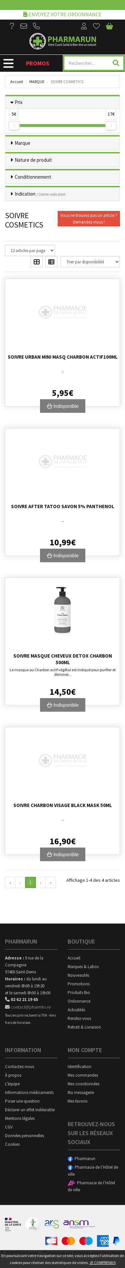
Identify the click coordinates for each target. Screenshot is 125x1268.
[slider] (14, 125)
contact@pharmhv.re (28, 1007)
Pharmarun (81, 1158)
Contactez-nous (19, 1066)
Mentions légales (20, 1118)
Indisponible (63, 406)
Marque (36, 81)
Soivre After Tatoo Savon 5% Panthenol (62, 506)
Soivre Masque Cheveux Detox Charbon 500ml (62, 659)
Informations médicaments (29, 1092)
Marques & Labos (83, 966)
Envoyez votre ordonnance (62, 14)
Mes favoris (77, 1101)
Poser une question (22, 1101)
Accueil (16, 81)
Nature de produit (33, 160)
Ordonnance (79, 1001)
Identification (79, 1066)
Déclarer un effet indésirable (30, 1110)
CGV (9, 1127)
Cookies (12, 1144)
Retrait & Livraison (84, 1027)
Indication (40, 194)
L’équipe (12, 1084)
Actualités (76, 1010)
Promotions (79, 984)
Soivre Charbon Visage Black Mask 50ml (62, 805)
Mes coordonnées (83, 1084)
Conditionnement (33, 177)
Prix (19, 102)
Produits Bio (79, 992)
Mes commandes (83, 1075)
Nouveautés (78, 975)
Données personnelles (24, 1135)
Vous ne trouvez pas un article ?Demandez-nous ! (88, 219)
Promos (37, 63)
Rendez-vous (79, 1018)
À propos (13, 1075)
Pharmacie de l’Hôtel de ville (93, 1170)
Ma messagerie (81, 1092)
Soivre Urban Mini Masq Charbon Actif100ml (63, 357)
